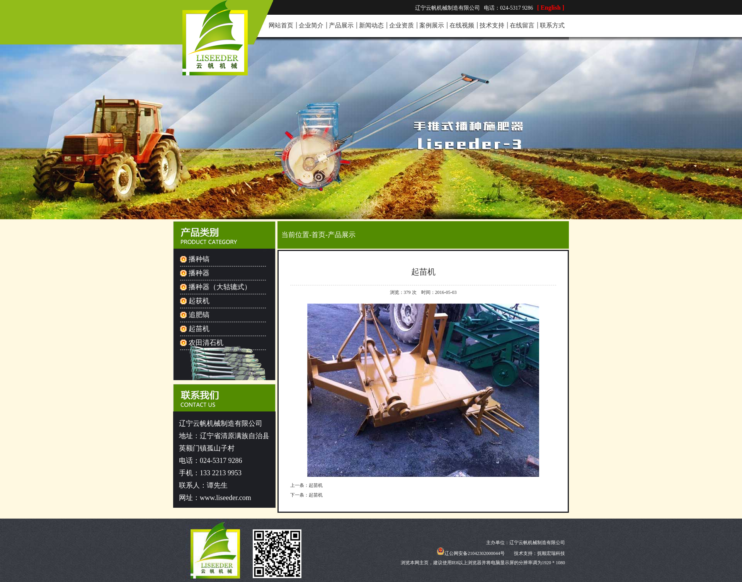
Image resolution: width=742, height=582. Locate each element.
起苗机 (199, 329)
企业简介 (311, 25)
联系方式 (552, 25)
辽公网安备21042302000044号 (471, 553)
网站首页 (281, 25)
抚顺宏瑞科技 (551, 553)
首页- (319, 235)
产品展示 (341, 25)
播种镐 (199, 259)
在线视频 (461, 25)
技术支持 (492, 25)
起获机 (199, 301)
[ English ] (550, 7)
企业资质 (401, 25)
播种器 (199, 273)
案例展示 (431, 25)
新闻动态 (371, 25)
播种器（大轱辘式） (220, 287)
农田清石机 (206, 342)
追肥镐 (199, 315)
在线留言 (522, 25)
